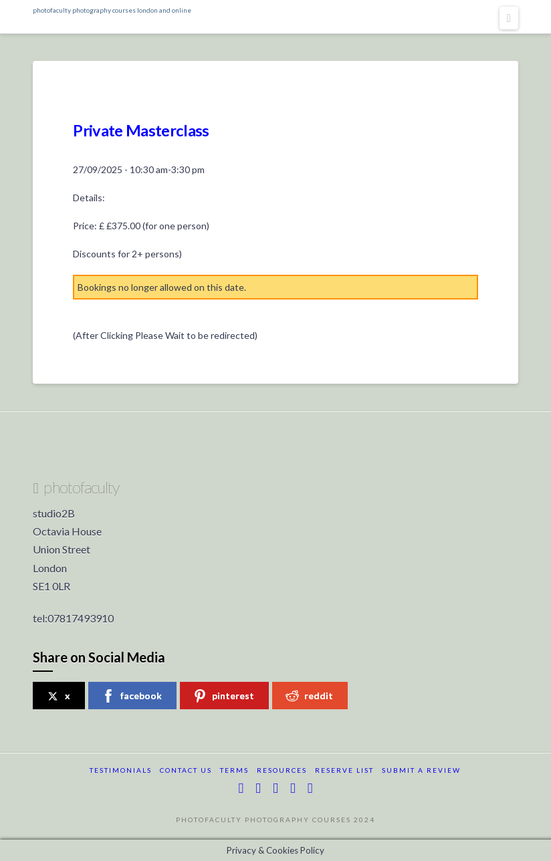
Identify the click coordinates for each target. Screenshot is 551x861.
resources (282, 770)
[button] (509, 18)
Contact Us (186, 770)
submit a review (421, 770)
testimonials (121, 770)
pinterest (223, 696)
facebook (132, 696)
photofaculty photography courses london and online (112, 10)
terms (234, 770)
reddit (309, 696)
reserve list (344, 770)
